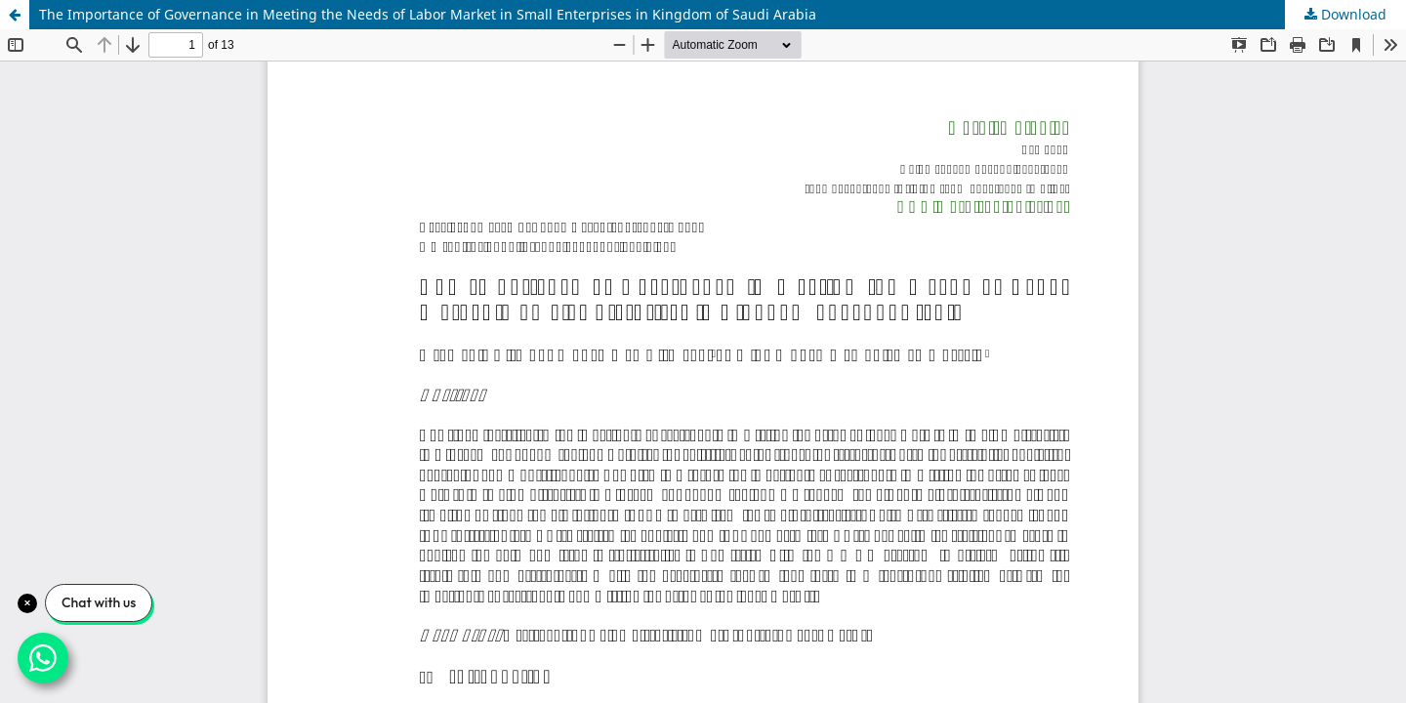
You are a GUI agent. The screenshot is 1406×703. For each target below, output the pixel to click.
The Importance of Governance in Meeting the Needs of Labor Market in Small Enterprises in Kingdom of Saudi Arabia (427, 14)
